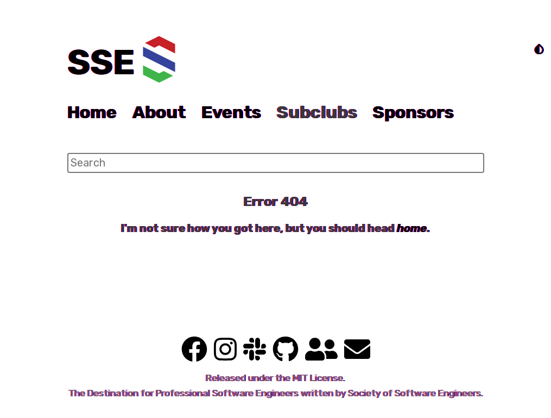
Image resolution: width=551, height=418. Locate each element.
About (159, 112)
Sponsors (413, 112)
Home (92, 112)
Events (231, 112)
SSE (101, 62)
